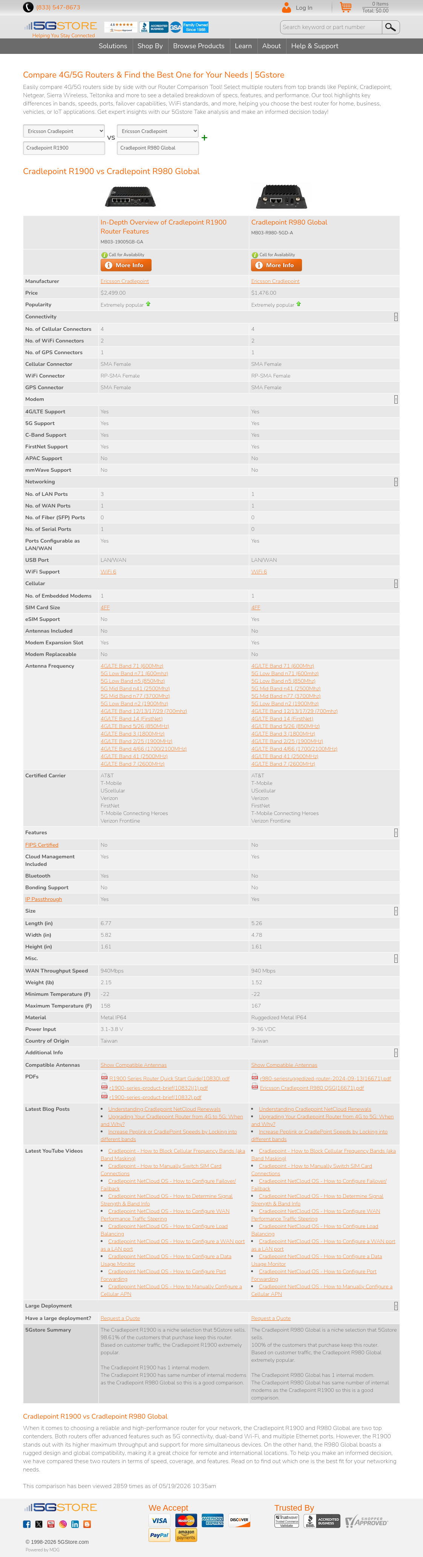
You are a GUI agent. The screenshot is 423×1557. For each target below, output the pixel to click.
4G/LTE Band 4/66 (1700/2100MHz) (144, 748)
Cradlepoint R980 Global (289, 221)
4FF (105, 607)
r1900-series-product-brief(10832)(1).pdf (158, 1087)
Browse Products (199, 45)
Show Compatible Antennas (134, 1064)
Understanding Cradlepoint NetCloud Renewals (164, 1108)
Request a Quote (120, 1317)
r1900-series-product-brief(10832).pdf (155, 1097)
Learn (244, 45)
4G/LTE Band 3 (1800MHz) (133, 733)
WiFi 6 (108, 571)
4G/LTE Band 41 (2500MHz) (134, 756)
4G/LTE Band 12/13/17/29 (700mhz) (144, 710)
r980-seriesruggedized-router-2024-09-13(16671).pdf (325, 1078)
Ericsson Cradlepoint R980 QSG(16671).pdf (312, 1087)
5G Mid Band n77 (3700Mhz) (135, 695)
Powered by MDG (43, 1549)
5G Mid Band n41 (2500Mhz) (135, 688)
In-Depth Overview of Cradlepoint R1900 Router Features (164, 226)
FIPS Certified (41, 844)
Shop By (149, 45)
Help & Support (317, 45)
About (273, 45)
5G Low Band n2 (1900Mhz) (134, 703)
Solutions (111, 45)
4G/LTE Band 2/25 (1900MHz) (137, 741)
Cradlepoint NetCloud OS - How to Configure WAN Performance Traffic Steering (165, 1214)
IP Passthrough (43, 898)
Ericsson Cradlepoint (125, 280)
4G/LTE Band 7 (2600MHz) (133, 763)
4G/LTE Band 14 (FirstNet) (132, 718)
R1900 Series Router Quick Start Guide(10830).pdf (169, 1078)
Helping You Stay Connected (63, 35)
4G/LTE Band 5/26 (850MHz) (135, 726)
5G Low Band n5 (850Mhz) (133, 680)
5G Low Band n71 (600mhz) (134, 673)
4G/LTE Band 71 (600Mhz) (132, 665)
